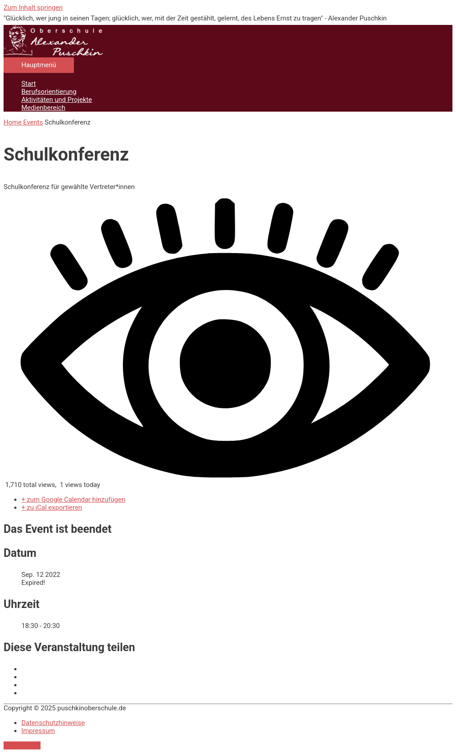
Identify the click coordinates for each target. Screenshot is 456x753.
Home (13, 122)
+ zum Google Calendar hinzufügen (73, 499)
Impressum (38, 731)
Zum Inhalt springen (33, 8)
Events (33, 122)
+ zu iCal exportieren (51, 507)
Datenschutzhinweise (53, 723)
